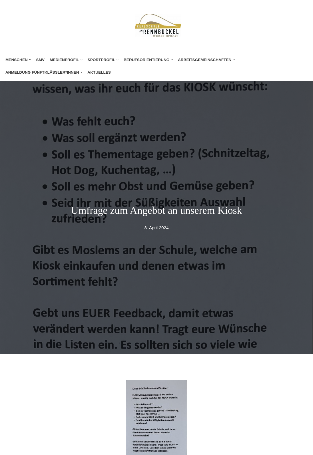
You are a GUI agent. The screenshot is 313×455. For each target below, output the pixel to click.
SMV (40, 60)
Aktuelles (99, 72)
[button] (30, 60)
